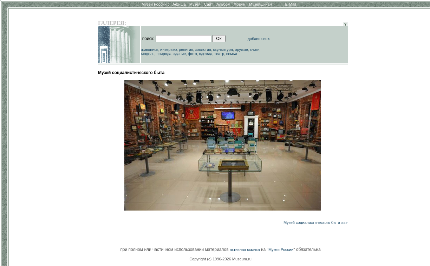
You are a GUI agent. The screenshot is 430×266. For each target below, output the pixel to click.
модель (148, 54)
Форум (239, 4)
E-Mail (290, 4)
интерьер (168, 49)
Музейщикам (260, 4)
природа (163, 54)
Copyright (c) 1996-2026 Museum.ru (220, 259)
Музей (195, 4)
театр (219, 54)
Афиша (179, 4)
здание (179, 54)
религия (186, 49)
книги (254, 49)
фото (192, 54)
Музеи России (155, 4)
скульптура (223, 49)
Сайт (208, 4)
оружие (241, 49)
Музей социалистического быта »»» (316, 222)
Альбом (223, 4)
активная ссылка (245, 249)
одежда (205, 54)
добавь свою (259, 38)
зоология (203, 49)
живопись (149, 49)
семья (231, 54)
